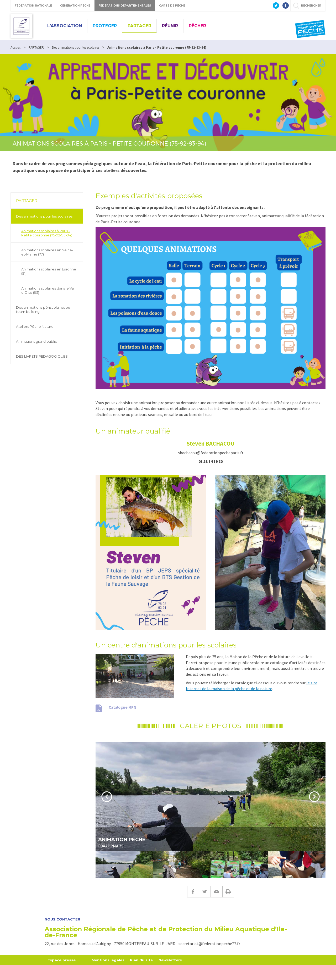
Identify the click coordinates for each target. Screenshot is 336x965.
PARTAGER (139, 25)
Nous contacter (62, 919)
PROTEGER (105, 25)
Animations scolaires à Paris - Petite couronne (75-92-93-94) (46, 233)
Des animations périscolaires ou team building (43, 309)
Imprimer (228, 891)
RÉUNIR (170, 25)
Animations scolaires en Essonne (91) (48, 271)
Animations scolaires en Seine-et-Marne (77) (47, 252)
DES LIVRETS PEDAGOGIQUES (42, 356)
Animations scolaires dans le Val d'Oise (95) (48, 290)
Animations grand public (36, 341)
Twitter (205, 891)
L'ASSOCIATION (64, 25)
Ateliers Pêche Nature (35, 326)
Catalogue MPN (122, 707)
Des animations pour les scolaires (44, 216)
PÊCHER (197, 25)
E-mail (216, 891)
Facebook (193, 891)
